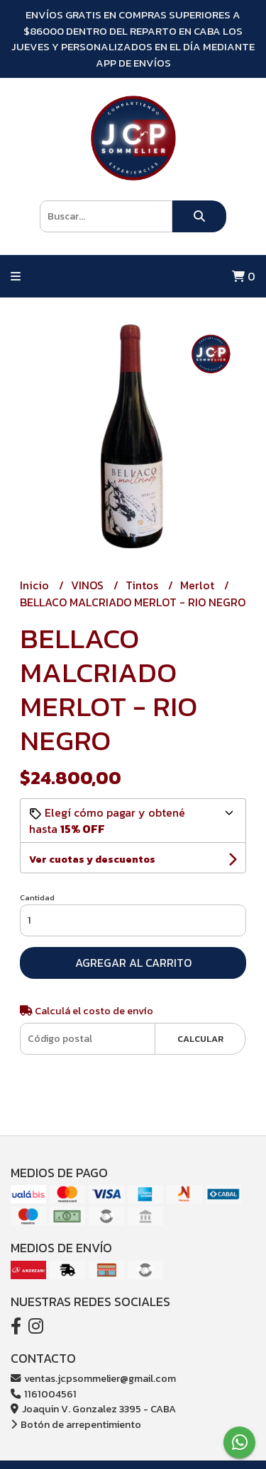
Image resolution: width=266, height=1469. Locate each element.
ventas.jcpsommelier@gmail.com (93, 1378)
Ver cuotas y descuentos (92, 859)
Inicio (36, 585)
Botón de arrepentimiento (76, 1424)
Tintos (143, 585)
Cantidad (37, 897)
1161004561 (44, 1394)
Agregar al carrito (133, 962)
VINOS (88, 585)
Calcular (200, 1038)
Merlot (198, 585)
